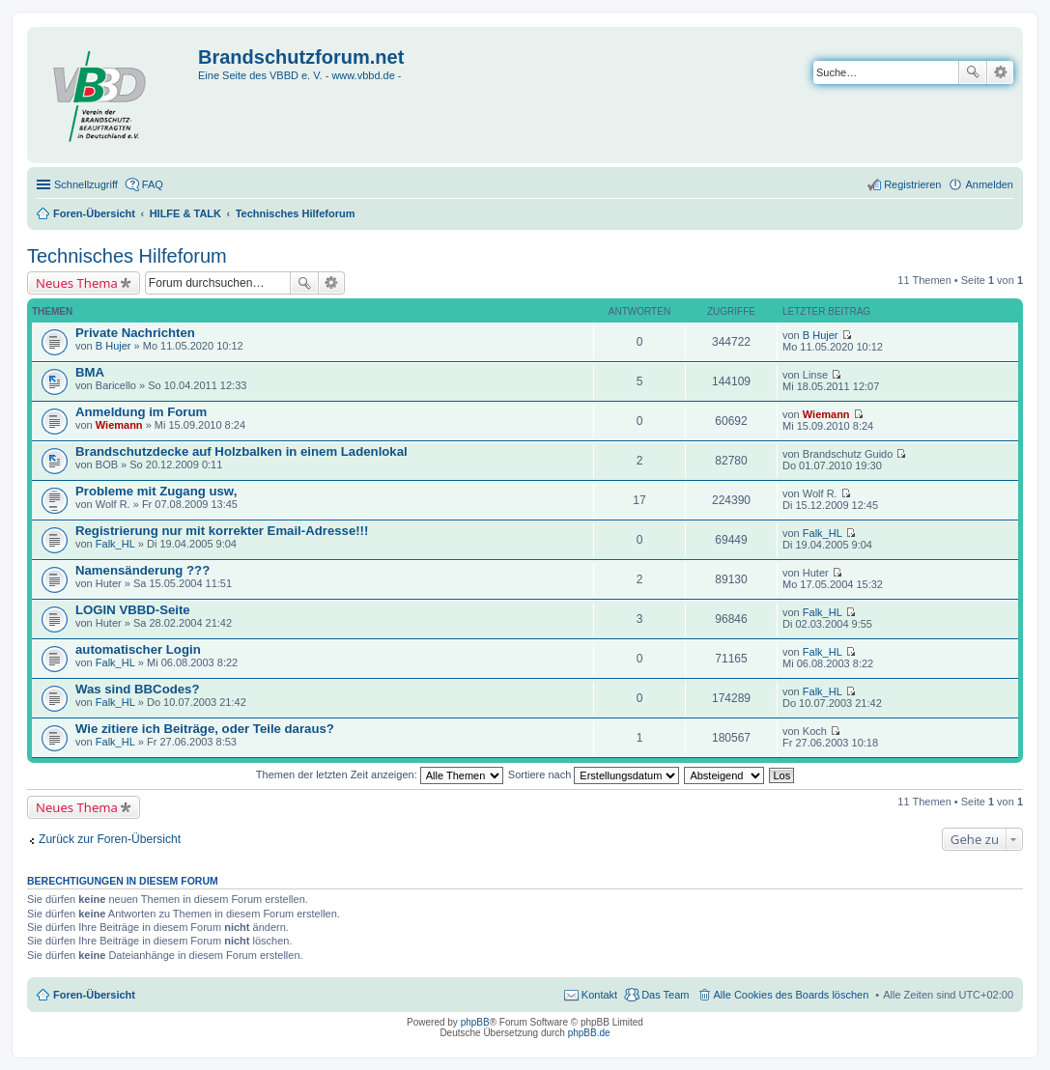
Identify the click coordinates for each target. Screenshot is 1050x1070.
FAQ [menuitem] (152, 184)
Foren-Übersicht (94, 994)
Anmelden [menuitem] (989, 184)
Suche (972, 72)
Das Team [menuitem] (665, 994)
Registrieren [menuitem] (912, 184)
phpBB (475, 1022)
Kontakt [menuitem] (599, 994)
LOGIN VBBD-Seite (132, 610)
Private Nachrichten (135, 332)
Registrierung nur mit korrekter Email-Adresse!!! (221, 530)
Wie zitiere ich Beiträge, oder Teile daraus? (204, 728)
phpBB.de (589, 1033)
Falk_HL (115, 543)
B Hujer (113, 346)
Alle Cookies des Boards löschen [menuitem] (791, 994)
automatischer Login (138, 649)
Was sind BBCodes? (137, 689)
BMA (89, 372)
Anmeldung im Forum (141, 412)
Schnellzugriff (86, 184)
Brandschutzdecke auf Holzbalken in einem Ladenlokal (241, 451)
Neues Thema (77, 283)
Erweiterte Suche (1000, 72)
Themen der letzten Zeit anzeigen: (379, 774)
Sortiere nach (593, 774)
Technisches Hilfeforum (127, 256)
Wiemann (119, 425)
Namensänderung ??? (142, 570)
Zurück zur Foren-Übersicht (110, 839)
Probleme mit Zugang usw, (156, 491)
